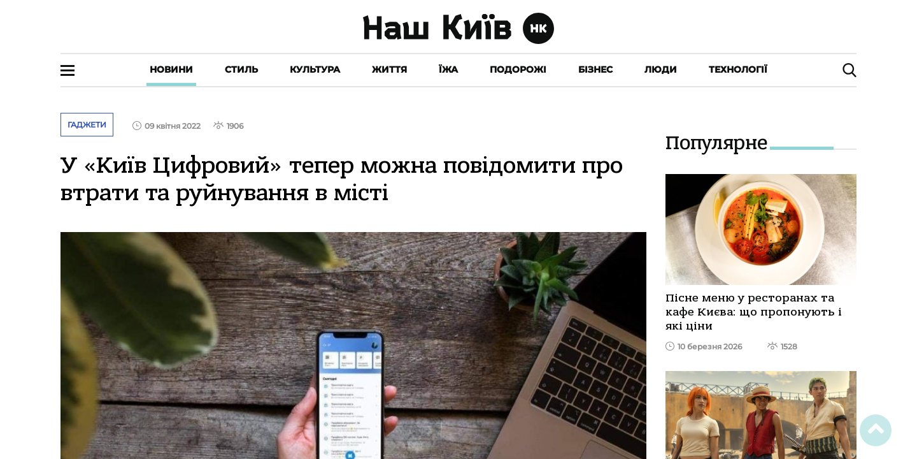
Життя (389, 69)
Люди (660, 69)
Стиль (241, 69)
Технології (738, 69)
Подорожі (518, 69)
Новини (171, 69)
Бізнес (595, 69)
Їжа (448, 69)
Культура (315, 69)
